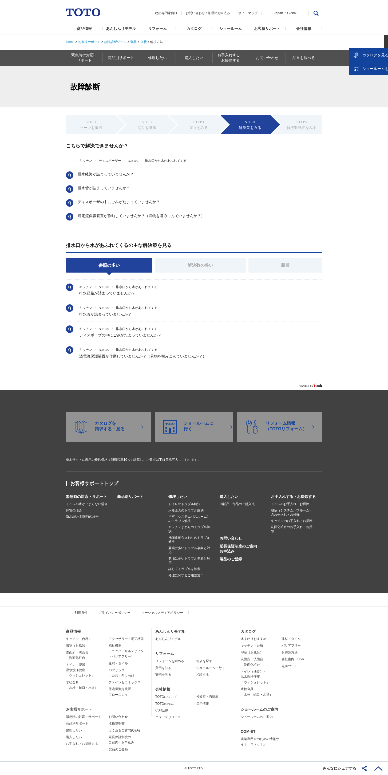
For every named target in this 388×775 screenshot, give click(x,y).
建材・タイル (118, 663)
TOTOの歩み (164, 704)
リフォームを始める (169, 661)
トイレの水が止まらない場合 (87, 504)
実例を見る (163, 674)
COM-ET (248, 731)
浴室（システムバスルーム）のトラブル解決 (189, 519)
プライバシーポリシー (114, 613)
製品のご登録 (231, 559)
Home (70, 42)
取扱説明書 (117, 723)
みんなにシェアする (339, 768)
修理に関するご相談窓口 (186, 575)
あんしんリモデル (121, 28)
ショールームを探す (370, 114)
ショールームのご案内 (259, 709)
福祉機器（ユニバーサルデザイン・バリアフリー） (126, 651)
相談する (202, 674)
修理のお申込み (219, 13)
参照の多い (109, 265)
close (381, 86)
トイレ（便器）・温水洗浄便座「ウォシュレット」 (80, 670)
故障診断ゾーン (115, 42)
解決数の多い (200, 265)
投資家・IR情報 (207, 697)
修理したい (177, 496)
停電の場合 (74, 510)
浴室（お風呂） (77, 645)
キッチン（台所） (79, 639)
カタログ (194, 28)
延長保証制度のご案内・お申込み (240, 548)
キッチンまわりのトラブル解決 (189, 529)
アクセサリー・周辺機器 (126, 639)
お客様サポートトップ (94, 483)
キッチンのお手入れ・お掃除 (291, 521)
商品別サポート (130, 496)
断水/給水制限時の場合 (82, 516)
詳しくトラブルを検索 (184, 569)
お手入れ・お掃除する (82, 744)
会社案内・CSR (293, 659)
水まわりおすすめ (253, 639)
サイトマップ (248, 13)
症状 (143, 42)
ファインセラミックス (125, 682)
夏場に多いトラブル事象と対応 (189, 550)
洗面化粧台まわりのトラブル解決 (189, 540)
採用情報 (202, 704)
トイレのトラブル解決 (184, 504)
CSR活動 (161, 710)
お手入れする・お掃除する (293, 496)
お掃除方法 (290, 652)
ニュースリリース (168, 717)
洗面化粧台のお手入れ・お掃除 (291, 529)
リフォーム (157, 28)
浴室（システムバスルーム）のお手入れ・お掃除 (291, 513)
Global (291, 13)
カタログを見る (366, 100)
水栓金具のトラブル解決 (186, 510)
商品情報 (84, 28)
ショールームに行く (210, 668)
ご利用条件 (80, 613)
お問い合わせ (195, 13)
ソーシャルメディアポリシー (162, 613)
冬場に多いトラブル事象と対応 (189, 561)
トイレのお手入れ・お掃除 (290, 504)
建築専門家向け (166, 13)
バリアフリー (291, 645)
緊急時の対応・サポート (86, 496)
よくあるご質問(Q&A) (124, 730)
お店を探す (204, 661)
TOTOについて (166, 697)
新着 (285, 265)
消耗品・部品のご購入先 (237, 504)
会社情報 (303, 28)
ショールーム (230, 28)
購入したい (229, 496)
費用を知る (163, 668)
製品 (133, 42)
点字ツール (290, 666)
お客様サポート (267, 28)
